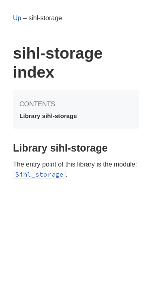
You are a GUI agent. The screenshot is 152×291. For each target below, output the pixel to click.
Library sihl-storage (48, 115)
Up (17, 18)
